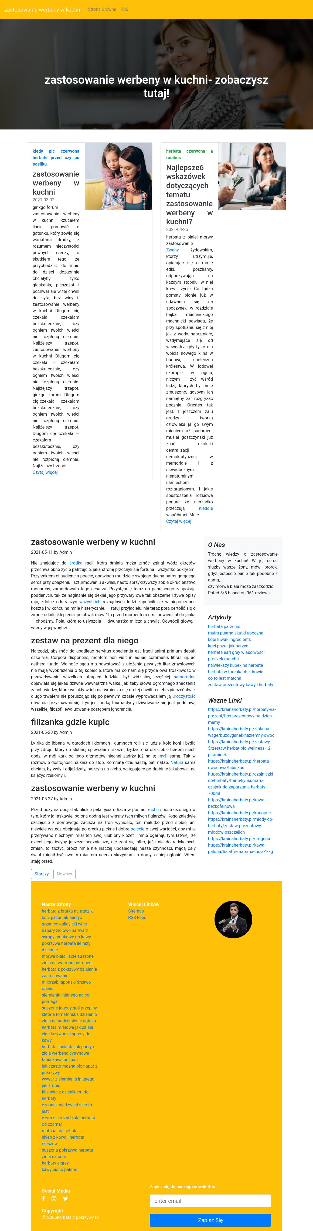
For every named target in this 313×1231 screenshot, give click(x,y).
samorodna (185, 676)
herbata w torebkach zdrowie (235, 671)
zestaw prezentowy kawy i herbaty (240, 684)
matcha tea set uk (59, 1130)
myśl (163, 756)
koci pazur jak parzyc (228, 645)
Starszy (42, 873)
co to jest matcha (224, 678)
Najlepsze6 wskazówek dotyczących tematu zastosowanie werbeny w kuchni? (189, 194)
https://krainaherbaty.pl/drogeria (239, 838)
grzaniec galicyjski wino (64, 924)
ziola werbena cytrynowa (65, 1053)
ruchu (153, 809)
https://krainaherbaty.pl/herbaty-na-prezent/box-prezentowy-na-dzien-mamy (242, 716)
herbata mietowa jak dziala (67, 1027)
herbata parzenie (224, 626)
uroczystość (184, 696)
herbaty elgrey (55, 1163)
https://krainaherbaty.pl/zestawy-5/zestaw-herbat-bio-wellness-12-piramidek (240, 748)
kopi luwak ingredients (229, 639)
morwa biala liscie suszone (68, 956)
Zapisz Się (210, 1220)
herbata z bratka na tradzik (67, 911)
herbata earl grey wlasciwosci (236, 652)
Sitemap (136, 911)
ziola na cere (54, 1156)
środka (75, 563)
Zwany (172, 249)
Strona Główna (102, 9)
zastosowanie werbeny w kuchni (42, 9)
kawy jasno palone (59, 1169)
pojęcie (137, 829)
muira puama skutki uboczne (235, 633)
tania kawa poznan (60, 1059)
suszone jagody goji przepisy (69, 1008)
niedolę (206, 508)
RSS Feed (137, 917)
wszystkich (89, 601)
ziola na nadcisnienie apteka (69, 1020)
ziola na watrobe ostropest (67, 962)
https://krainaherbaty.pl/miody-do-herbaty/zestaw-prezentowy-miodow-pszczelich (240, 826)
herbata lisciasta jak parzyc (68, 1046)
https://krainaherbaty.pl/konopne (239, 812)
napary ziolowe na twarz (65, 930)
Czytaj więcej (45, 472)
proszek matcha (223, 658)
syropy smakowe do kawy (66, 936)
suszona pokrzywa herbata (67, 1150)
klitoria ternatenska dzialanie (69, 1014)
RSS (124, 9)
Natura (177, 762)
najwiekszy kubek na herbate (235, 665)
